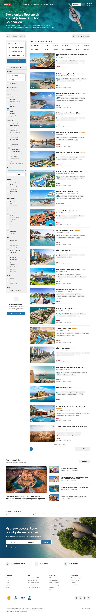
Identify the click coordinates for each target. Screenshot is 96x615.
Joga (11, 226)
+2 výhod (78, 237)
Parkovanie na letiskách (33, 582)
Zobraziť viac (82, 449)
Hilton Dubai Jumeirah (63, 348)
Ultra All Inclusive (14, 97)
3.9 (58, 392)
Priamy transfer (13, 259)
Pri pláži (69, 257)
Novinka (58, 313)
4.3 (58, 78)
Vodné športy (13, 231)
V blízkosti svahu (14, 189)
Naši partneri (74, 585)
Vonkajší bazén (13, 264)
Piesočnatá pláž (13, 257)
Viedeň (8, 514)
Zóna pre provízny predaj (77, 578)
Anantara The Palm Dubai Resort (66, 211)
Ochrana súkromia (53, 580)
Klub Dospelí (13, 271)
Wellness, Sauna (75, 435)
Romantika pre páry (14, 125)
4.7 (58, 98)
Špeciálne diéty (13, 262)
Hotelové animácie (15, 151)
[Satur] (7, 4)
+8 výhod (81, 100)
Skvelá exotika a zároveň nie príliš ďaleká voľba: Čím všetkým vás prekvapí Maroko (74, 477)
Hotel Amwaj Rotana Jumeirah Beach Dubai (70, 368)
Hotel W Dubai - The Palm (64, 191)
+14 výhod (59, 298)
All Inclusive (12, 99)
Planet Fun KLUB (15, 137)
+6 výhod (73, 335)
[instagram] (84, 598)
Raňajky (11, 111)
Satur (52, 4)
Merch (51, 589)
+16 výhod (81, 62)
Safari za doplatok (14, 245)
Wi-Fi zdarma (13, 252)
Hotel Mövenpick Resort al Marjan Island (69, 172)
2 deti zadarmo (14, 147)
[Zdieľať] (74, 36)
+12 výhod (78, 315)
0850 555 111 (44, 563)
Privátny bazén (13, 240)
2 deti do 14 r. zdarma (61, 62)
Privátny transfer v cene (15, 250)
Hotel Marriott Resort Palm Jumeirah (67, 152)
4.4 (58, 60)
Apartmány (12, 201)
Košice (43, 514)
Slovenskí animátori (15, 135)
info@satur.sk (73, 563)
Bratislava (20, 514)
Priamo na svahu (14, 186)
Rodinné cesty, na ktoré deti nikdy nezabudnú (74, 497)
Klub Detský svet (14, 267)
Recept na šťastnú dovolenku (69, 468)
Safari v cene (13, 243)
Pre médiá (73, 582)
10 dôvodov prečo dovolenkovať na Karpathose (74, 487)
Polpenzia (12, 108)
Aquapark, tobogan (15, 149)
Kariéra (7, 582)
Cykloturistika (13, 212)
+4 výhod (77, 415)
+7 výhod (79, 120)
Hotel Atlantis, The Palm (64, 387)
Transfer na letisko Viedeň (34, 587)
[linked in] (80, 598)
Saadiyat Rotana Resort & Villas (66, 289)
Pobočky (8, 580)
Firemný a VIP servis (32, 585)
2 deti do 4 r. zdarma (61, 394)
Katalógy (51, 587)
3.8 (58, 372)
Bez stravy (12, 113)
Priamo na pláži (71, 80)
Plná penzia (12, 106)
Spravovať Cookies (86, 608)
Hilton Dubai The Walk (63, 250)
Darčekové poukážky (32, 580)
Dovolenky (25, 4)
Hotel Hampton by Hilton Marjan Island (68, 74)
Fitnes (11, 215)
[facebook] (76, 598)
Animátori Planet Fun (15, 132)
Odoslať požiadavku (16, 313)
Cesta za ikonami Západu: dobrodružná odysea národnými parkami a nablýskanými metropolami (25, 497)
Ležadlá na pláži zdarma (72, 62)
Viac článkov (85, 461)
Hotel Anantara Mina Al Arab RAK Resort (69, 93)
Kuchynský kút (13, 205)
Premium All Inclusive (15, 101)
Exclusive (22, 36)
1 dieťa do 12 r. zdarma (61, 237)
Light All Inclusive (14, 104)
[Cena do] (16, 170)
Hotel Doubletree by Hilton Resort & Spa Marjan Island (71, 55)
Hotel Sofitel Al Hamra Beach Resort (68, 132)
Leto (8, 36)
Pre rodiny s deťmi (14, 139)
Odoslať (46, 542)
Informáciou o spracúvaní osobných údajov (15, 547)
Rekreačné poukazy (54, 585)
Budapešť (32, 514)
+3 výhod (83, 435)
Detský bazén (14, 156)
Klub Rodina (12, 269)
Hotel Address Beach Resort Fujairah (68, 113)
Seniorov (12, 161)
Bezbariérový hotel (14, 255)
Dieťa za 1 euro (14, 142)
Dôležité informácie (54, 578)
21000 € (20, 174)
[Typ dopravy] (16, 75)
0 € (9, 174)
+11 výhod (79, 159)
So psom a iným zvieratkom (16, 163)
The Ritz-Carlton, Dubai (63, 328)
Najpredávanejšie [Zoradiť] (83, 36)
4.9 (58, 157)
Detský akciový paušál (16, 158)
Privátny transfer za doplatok (16, 247)
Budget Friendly (13, 130)
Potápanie (12, 224)
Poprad (66, 514)
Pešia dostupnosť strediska (16, 182)
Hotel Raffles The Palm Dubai (65, 309)
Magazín (8, 585)
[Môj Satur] (76, 4)
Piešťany (54, 514)
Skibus (11, 194)
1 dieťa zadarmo (14, 144)
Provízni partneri (75, 580)
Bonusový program (54, 582)
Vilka (11, 203)
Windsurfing (13, 233)
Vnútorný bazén (13, 283)
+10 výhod (78, 80)
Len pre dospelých (14, 127)
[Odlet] (16, 79)
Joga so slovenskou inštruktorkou (14, 218)
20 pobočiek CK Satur (18, 563)
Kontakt (7, 587)
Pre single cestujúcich (15, 123)
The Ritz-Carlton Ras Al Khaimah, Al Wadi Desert (71, 426)
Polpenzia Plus (13, 116)
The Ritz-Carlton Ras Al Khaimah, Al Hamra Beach (72, 407)
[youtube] (88, 598)
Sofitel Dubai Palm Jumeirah (65, 230)
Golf (11, 221)
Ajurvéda (12, 278)
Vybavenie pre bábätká (16, 154)
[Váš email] (16, 542)
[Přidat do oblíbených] (53, 54)
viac (53, 27)
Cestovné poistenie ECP (33, 578)
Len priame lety (13, 83)
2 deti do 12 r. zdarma (61, 100)
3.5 (58, 235)
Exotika (15, 36)
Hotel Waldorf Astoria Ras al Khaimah (68, 270)
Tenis (11, 228)
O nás (7, 578)
